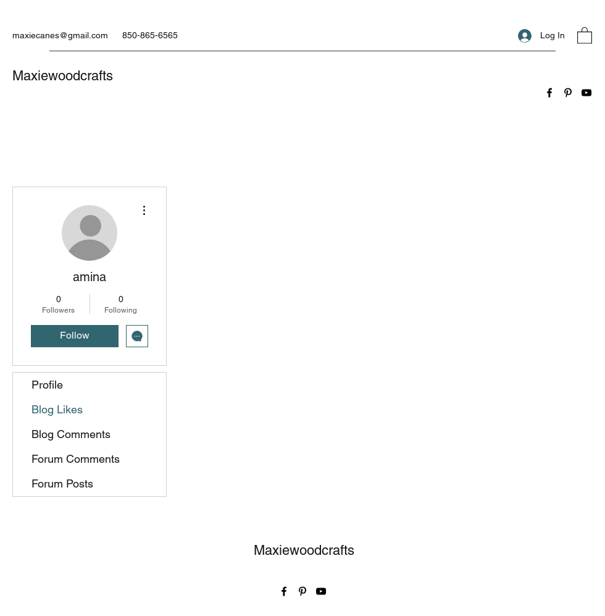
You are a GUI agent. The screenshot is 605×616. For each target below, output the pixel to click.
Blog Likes (57, 409)
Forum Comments (75, 458)
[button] (584, 35)
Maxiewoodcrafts (62, 75)
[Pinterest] (568, 92)
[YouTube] (586, 92)
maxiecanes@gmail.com (60, 35)
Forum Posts (62, 483)
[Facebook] (549, 92)
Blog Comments (71, 434)
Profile (47, 384)
